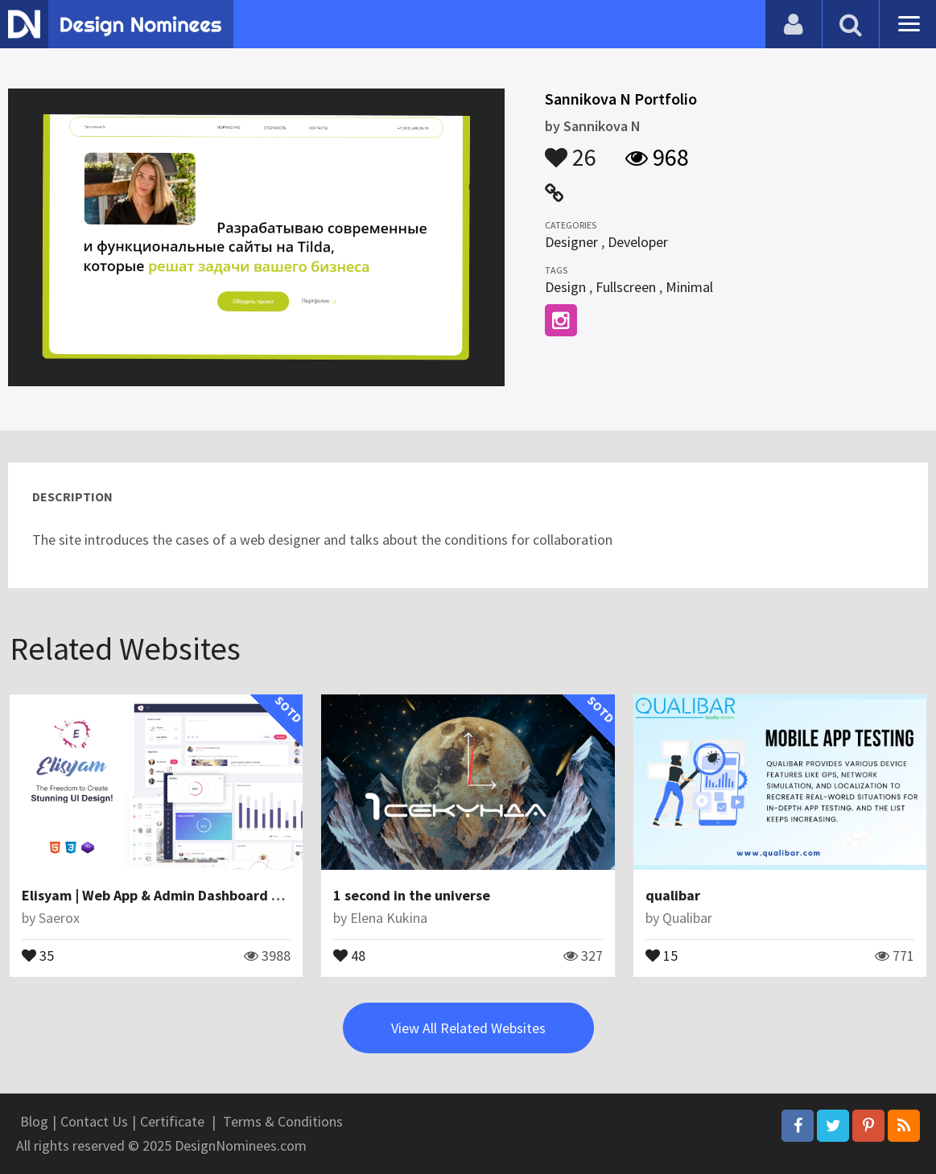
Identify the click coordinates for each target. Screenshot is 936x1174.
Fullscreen (626, 287)
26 (570, 150)
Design (565, 287)
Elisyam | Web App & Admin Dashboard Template (178, 895)
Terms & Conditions (283, 1121)
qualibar (672, 895)
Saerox (59, 917)
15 (661, 954)
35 (38, 954)
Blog (34, 1121)
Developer (638, 242)
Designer (571, 242)
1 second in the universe (411, 895)
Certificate (172, 1121)
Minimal (689, 287)
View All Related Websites (468, 1028)
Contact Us (94, 1121)
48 (349, 954)
